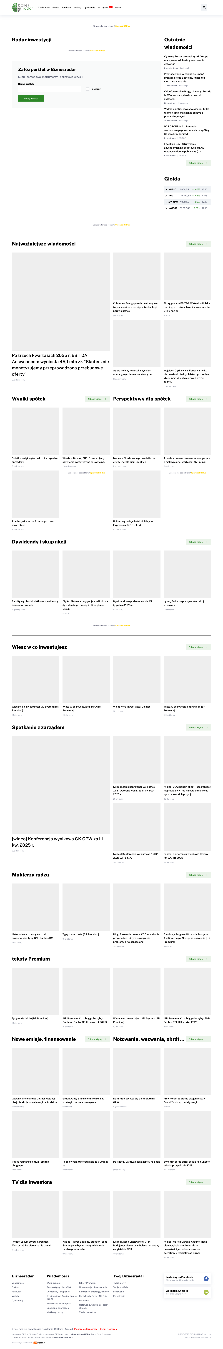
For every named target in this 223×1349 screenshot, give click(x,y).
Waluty (77, 7)
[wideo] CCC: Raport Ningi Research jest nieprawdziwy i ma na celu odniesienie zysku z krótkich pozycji (187, 790)
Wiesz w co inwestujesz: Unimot (131, 706)
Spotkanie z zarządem (58, 1308)
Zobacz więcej (198, 163)
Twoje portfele (120, 1287)
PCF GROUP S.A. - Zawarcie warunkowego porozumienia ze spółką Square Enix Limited (186, 130)
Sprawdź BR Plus (122, 26)
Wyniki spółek (54, 1283)
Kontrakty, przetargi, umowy (94, 1291)
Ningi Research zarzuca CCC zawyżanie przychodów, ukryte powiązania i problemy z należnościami (136, 938)
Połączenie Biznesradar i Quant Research (95, 1329)
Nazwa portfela (49, 87)
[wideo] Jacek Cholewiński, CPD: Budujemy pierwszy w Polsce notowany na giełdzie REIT (136, 1245)
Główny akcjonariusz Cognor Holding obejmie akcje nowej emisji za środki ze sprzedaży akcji (34, 1102)
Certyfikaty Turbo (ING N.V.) (93, 1296)
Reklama (58, 1329)
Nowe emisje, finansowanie (93, 1287)
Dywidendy (89, 7)
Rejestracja (119, 1296)
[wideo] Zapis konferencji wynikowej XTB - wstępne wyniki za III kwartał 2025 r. (134, 790)
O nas (15, 1329)
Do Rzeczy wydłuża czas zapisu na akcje (136, 1161)
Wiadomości (44, 7)
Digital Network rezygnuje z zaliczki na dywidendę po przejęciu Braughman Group (85, 605)
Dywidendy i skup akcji (58, 1291)
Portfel (118, 7)
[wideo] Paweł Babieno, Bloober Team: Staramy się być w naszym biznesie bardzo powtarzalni (85, 1245)
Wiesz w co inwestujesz (59, 1303)
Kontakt (69, 1329)
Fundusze (66, 7)
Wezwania (84, 1300)
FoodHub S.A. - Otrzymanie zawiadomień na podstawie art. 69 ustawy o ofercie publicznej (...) (184, 148)
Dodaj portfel (31, 98)
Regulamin (47, 1329)
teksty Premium (87, 1283)
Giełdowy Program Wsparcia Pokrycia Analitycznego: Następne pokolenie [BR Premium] (187, 938)
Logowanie (118, 1291)
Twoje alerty (119, 1283)
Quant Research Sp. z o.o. (62, 1337)
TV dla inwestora (87, 1312)
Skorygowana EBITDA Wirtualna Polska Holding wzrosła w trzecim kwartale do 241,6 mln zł (187, 307)
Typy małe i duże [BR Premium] (81, 934)
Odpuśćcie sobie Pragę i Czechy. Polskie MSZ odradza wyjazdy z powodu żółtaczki (187, 95)
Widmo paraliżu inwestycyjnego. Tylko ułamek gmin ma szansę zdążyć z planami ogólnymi (186, 113)
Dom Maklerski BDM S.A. (83, 1334)
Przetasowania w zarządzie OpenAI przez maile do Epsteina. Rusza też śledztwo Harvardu (184, 78)
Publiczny (93, 89)
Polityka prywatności (30, 1329)
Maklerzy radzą (55, 1312)
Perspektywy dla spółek (59, 1287)
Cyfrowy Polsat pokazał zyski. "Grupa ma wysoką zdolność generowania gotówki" (186, 60)
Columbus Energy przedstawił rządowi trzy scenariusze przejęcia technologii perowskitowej (135, 307)
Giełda (56, 7)
